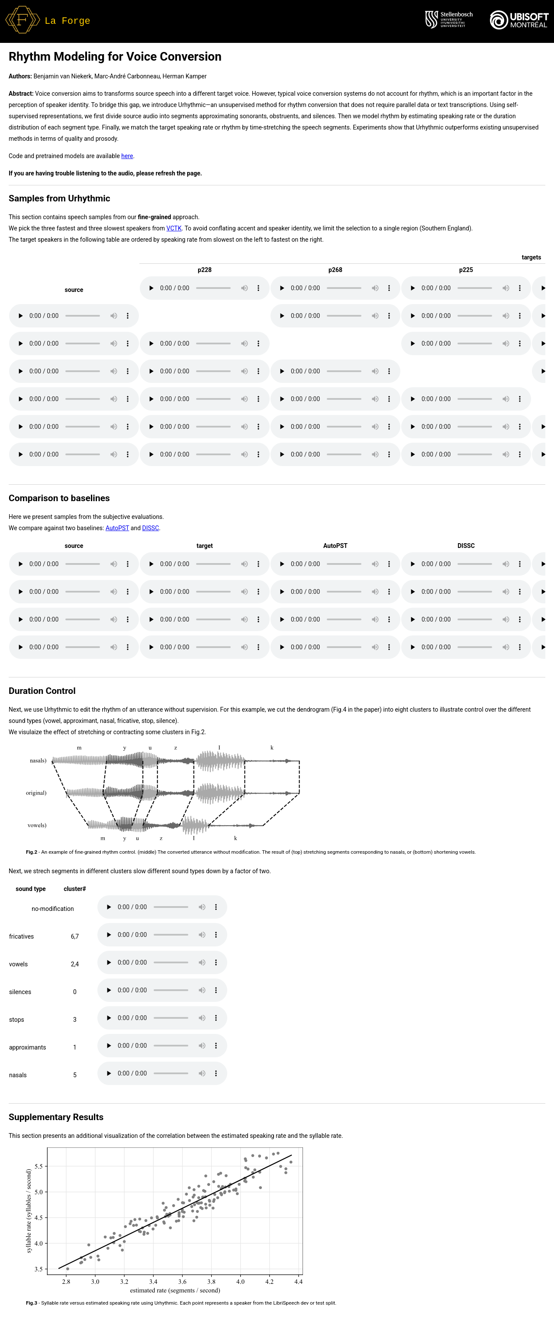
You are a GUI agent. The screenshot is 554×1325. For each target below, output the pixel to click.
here (127, 155)
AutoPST (117, 528)
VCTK (174, 228)
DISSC (150, 528)
